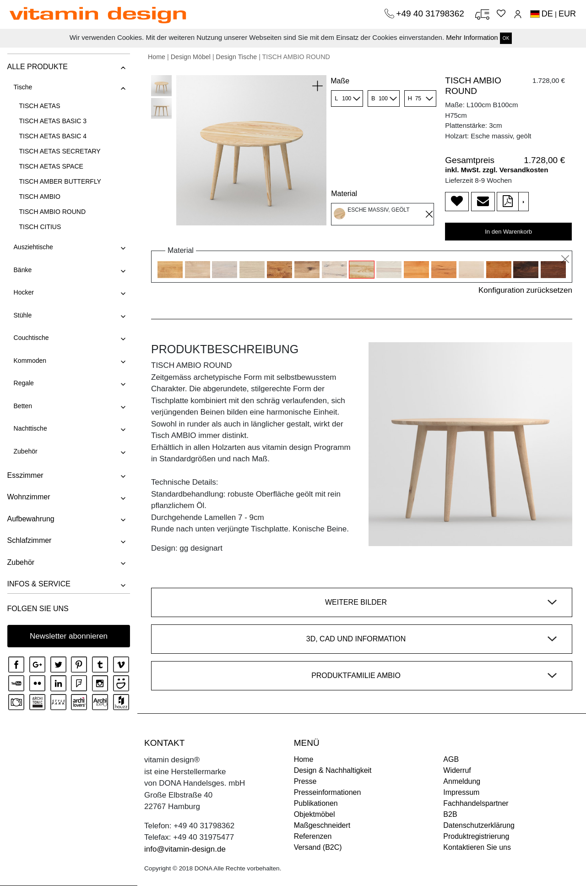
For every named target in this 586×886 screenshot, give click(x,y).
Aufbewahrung (30, 519)
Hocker (23, 292)
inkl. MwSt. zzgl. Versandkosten (496, 170)
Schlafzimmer (29, 540)
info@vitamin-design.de (185, 849)
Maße (340, 81)
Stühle (22, 315)
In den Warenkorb (508, 231)
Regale (23, 383)
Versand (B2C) (318, 847)
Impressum (461, 792)
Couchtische (31, 337)
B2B (450, 814)
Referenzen (313, 836)
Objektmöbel (314, 814)
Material (344, 193)
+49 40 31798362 (431, 13)
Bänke (22, 269)
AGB (451, 759)
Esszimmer (25, 475)
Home (156, 56)
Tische (22, 87)
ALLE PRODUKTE (37, 67)
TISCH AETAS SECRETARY (59, 151)
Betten (22, 406)
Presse (305, 781)
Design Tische (236, 56)
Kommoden (29, 360)
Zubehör (25, 451)
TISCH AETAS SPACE (51, 166)
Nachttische (30, 428)
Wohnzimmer (28, 497)
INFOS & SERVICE (38, 584)
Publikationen (316, 803)
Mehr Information (472, 37)
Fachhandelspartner (475, 803)
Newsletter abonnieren (69, 636)
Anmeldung (461, 781)
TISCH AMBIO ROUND (52, 211)
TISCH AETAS (39, 105)
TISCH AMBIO (39, 196)
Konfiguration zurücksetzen (525, 290)
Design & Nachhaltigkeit (333, 770)
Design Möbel (191, 56)
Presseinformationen (327, 792)
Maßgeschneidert (322, 825)
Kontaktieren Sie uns (477, 847)
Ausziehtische (33, 247)
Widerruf (457, 770)
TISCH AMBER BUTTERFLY (60, 181)
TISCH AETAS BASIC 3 (53, 121)
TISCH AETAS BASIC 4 (53, 136)
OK (506, 38)
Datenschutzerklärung (479, 825)
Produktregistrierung (476, 836)
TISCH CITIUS (40, 226)
